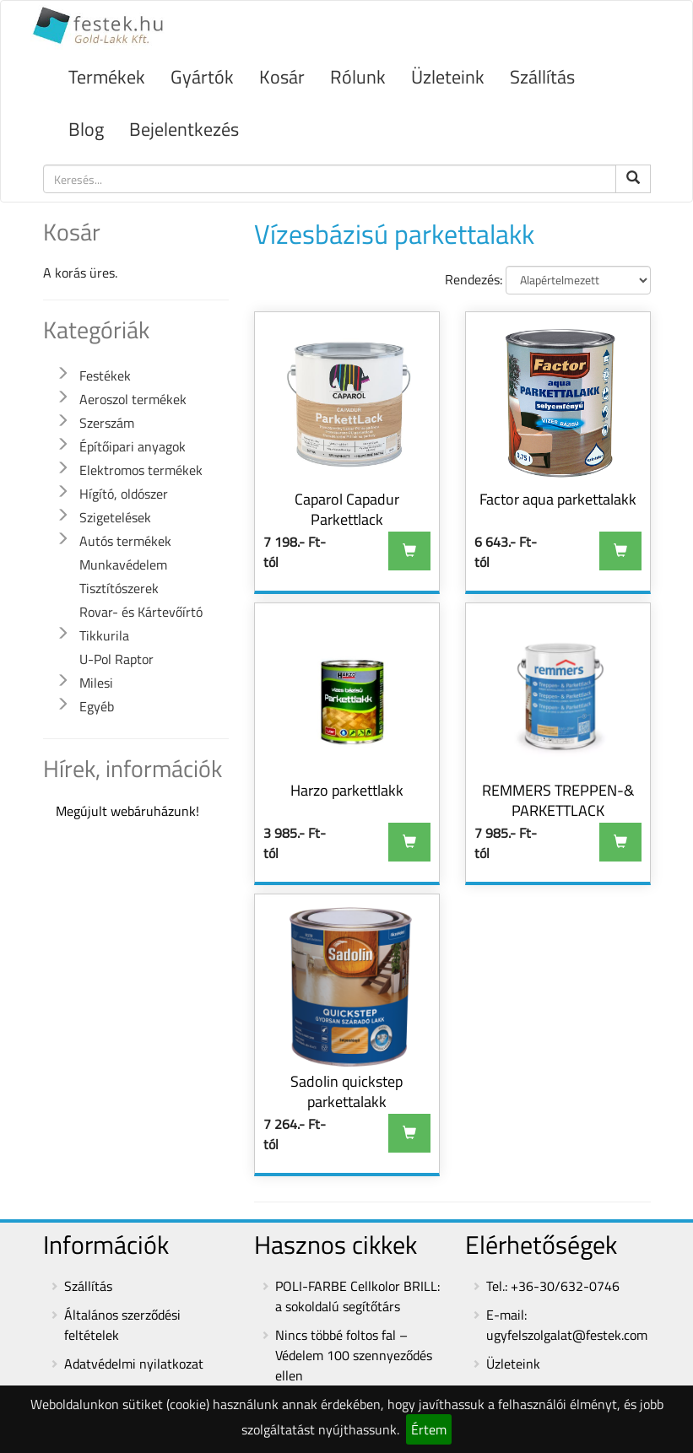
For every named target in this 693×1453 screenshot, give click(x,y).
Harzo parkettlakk (346, 790)
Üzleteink (448, 76)
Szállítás (542, 76)
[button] (62, 374)
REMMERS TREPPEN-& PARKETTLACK (558, 800)
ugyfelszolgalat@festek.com (566, 1335)
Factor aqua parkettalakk (557, 499)
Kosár (282, 76)
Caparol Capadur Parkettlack (347, 509)
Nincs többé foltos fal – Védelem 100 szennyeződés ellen (353, 1355)
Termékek (106, 76)
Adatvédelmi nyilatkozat (133, 1363)
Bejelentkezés (184, 129)
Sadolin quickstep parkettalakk (346, 1091)
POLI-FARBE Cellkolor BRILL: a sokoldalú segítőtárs (357, 1296)
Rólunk (358, 76)
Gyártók (202, 76)
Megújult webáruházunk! (127, 811)
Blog (86, 129)
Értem (429, 1429)
